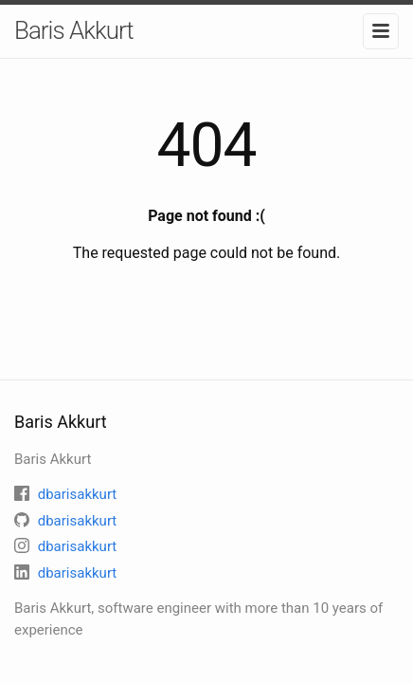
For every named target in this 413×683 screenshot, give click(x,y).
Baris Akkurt (74, 30)
